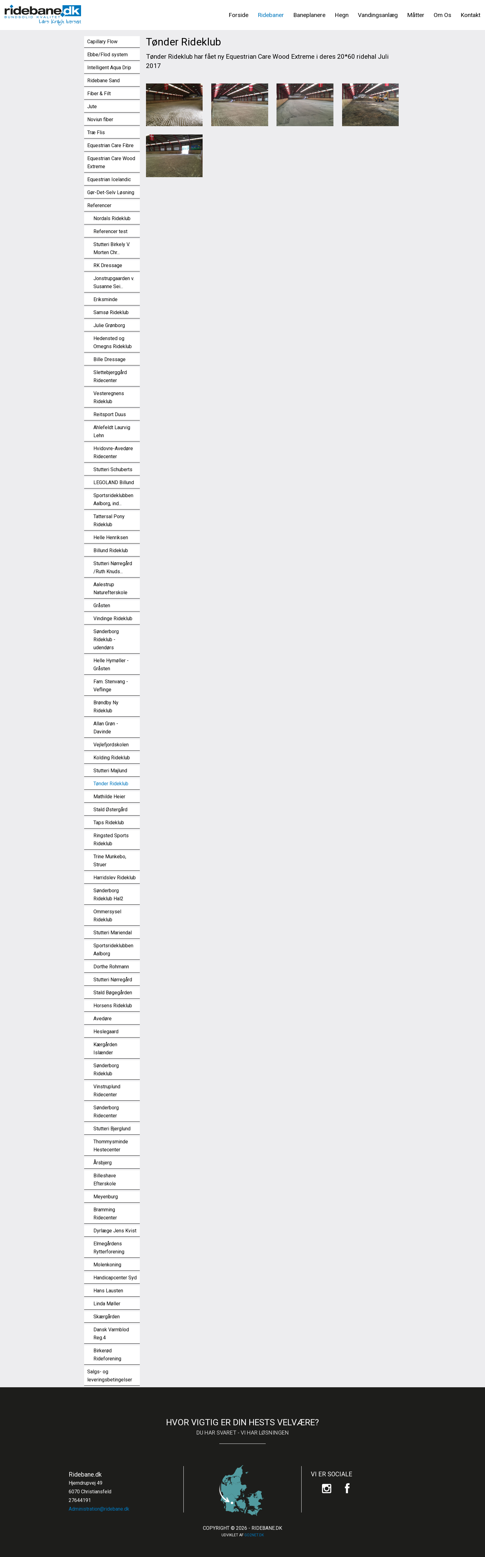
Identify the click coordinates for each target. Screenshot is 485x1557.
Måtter (415, 15)
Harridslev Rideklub (114, 878)
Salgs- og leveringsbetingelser (109, 1376)
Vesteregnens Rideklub (108, 397)
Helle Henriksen (110, 537)
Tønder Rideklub (110, 784)
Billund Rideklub (110, 550)
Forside (238, 15)
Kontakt (470, 15)
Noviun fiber (100, 119)
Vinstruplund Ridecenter (106, 1091)
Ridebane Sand (103, 80)
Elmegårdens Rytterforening (108, 1248)
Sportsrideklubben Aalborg (113, 950)
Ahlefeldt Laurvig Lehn (111, 431)
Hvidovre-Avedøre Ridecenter (113, 452)
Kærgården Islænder (105, 1049)
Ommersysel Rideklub (107, 916)
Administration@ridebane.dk (99, 1509)
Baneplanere (309, 15)
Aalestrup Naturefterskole (110, 588)
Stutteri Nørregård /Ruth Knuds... (112, 567)
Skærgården (106, 1317)
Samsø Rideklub (111, 312)
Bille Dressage (109, 359)
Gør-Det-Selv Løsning (110, 192)
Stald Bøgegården (112, 993)
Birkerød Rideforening (107, 1355)
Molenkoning (107, 1265)
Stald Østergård (110, 810)
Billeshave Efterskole (104, 1180)
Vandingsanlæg (378, 15)
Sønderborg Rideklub (106, 1070)
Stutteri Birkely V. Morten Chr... (111, 248)
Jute (92, 106)
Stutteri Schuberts (112, 469)
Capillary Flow (102, 42)
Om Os (442, 15)
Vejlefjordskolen (111, 745)
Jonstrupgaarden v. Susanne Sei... (113, 282)
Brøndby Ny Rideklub (105, 707)
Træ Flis (96, 132)
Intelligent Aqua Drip (109, 67)
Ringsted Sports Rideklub (111, 840)
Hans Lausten (108, 1291)
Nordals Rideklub (112, 218)
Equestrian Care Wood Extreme (111, 162)
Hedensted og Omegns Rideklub (112, 342)
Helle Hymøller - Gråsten (111, 665)
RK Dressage (107, 265)
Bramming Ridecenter (105, 1214)
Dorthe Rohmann (111, 967)
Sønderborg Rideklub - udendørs (106, 640)
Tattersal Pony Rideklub (109, 520)
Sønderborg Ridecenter (106, 1112)
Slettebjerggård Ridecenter (110, 376)
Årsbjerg (102, 1163)
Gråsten (101, 605)
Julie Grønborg (109, 325)
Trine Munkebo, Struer (109, 861)
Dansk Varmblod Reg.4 (111, 1334)
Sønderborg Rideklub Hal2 (108, 895)
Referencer (99, 205)
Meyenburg (105, 1197)
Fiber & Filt (99, 93)
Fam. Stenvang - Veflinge (110, 686)
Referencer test (110, 231)
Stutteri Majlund (110, 771)
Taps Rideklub (108, 822)
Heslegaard (105, 1031)
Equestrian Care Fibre (110, 145)
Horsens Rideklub (112, 1006)
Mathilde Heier (109, 797)
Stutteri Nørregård (112, 980)
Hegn (342, 15)
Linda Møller (106, 1304)
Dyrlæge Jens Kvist (114, 1231)
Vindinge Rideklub (112, 618)
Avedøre (102, 1019)
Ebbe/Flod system (107, 55)
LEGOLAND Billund (113, 482)
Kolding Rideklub (111, 758)
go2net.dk (254, 1535)
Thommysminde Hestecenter (110, 1146)
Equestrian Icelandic (109, 179)
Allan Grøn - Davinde (105, 728)
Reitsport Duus (109, 414)
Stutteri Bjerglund (112, 1129)
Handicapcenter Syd (115, 1278)
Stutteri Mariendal (112, 933)
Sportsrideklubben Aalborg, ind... (113, 499)
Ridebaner (271, 15)
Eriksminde (105, 299)
